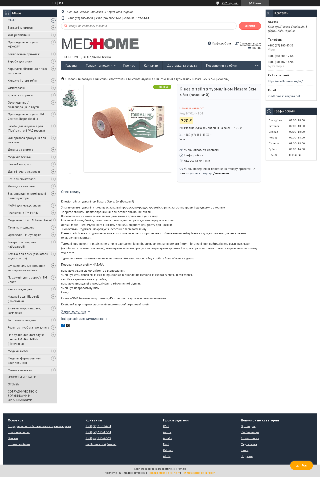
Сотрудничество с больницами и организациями (39, 426)
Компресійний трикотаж (24, 54)
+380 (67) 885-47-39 (98, 438)
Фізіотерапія (16, 88)
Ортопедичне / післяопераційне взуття (24, 104)
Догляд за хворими (21, 186)
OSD (166, 426)
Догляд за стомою (20, 150)
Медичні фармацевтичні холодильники (24, 360)
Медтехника (249, 444)
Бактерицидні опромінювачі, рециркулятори (27, 196)
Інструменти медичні (22, 320)
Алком (167, 432)
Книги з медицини (20, 289)
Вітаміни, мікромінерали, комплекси (24, 310)
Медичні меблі (18, 351)
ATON (166, 456)
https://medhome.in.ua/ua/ (285, 81)
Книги (244, 450)
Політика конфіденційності (198, 472)
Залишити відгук (250, 43)
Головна (71, 65)
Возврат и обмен (19, 444)
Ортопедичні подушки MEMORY (23, 44)
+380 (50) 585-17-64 (98, 432)
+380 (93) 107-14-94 (98, 426)
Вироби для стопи (20, 61)
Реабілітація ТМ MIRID (23, 213)
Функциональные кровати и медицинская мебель (26, 268)
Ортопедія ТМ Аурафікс (24, 235)
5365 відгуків (230, 3)
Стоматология (250, 438)
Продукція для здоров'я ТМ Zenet (27, 279)
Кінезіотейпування (140, 79)
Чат (302, 465)
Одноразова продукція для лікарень (27, 140)
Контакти (151, 65)
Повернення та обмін (221, 65)
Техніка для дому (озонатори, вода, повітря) (28, 256)
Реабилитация (250, 432)
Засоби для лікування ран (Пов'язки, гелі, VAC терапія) (26, 128)
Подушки (247, 456)
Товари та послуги (99, 65)
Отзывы (13, 438)
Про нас (129, 65)
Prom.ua (181, 468)
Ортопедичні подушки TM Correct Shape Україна (26, 116)
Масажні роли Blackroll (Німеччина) (23, 299)
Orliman (168, 450)
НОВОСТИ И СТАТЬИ (22, 377)
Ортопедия (248, 426)
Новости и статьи (19, 432)
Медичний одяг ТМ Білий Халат (29, 220)
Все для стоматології (22, 179)
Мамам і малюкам (20, 370)
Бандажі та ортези (20, 28)
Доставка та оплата (182, 65)
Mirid (166, 444)
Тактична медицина (21, 227)
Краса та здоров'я (20, 95)
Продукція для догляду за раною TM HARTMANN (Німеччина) (26, 339)
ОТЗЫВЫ (14, 384)
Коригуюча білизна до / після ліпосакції (28, 71)
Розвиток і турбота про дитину (28, 327)
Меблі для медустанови (24, 205)
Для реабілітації (19, 35)
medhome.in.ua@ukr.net (284, 96)
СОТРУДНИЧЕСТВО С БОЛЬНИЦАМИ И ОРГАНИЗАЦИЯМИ (22, 395)
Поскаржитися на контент (164, 472)
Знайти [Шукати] (250, 26)
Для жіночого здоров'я (24, 172)
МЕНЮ (12, 20)
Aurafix (167, 438)
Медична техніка (19, 157)
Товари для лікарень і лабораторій (23, 244)
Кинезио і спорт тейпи (23, 80)
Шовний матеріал (19, 164)
